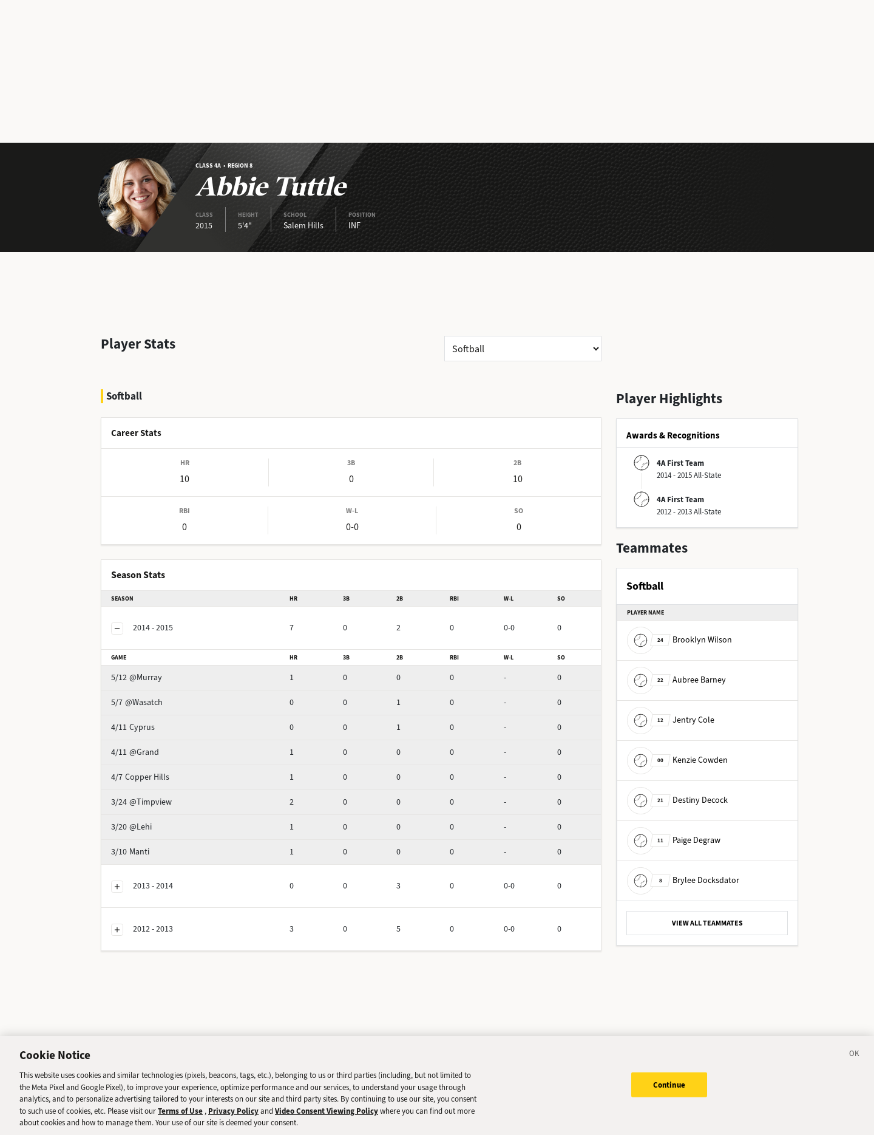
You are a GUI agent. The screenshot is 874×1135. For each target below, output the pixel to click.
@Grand (156, 720)
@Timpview (162, 769)
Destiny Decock (677, 800)
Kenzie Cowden (677, 760)
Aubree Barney (676, 680)
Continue (669, 1093)
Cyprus (154, 695)
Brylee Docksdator (683, 880)
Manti (151, 819)
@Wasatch (160, 670)
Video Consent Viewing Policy (326, 1119)
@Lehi (152, 794)
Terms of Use (180, 1119)
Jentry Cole (670, 720)
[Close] (854, 1064)
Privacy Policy (233, 1119)
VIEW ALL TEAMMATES (707, 923)
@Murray (158, 645)
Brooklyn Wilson (679, 640)
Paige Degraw (673, 840)
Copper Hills (163, 745)
